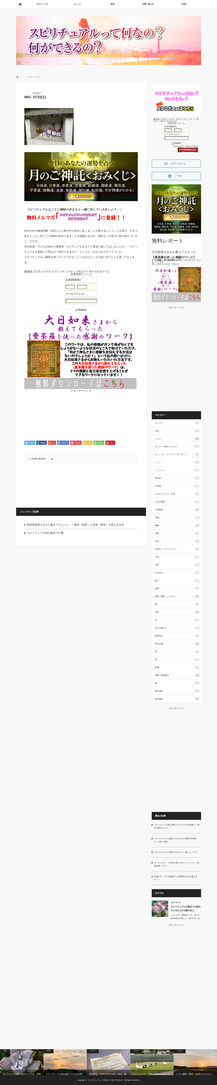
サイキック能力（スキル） (177, 447)
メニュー (77, 4)
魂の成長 (177, 691)
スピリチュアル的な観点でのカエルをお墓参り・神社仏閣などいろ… (176, 826)
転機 (177, 667)
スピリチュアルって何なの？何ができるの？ (106, 1080)
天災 (177, 541)
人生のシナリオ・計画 (177, 494)
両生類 (177, 478)
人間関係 (177, 510)
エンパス (177, 423)
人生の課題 (177, 502)
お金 (177, 431)
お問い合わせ (148, 4)
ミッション (177, 470)
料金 (113, 4)
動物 (177, 525)
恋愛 (177, 588)
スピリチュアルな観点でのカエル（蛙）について (175, 852)
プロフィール (42, 4)
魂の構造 (177, 699)
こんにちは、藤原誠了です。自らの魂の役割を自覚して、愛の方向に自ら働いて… (185, 918)
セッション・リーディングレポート (177, 454)
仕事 (177, 517)
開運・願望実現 (177, 675)
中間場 (177, 486)
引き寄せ (177, 573)
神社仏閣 (177, 644)
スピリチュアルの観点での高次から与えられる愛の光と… (186, 908)
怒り (177, 581)
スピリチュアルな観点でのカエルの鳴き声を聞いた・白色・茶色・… (175, 840)
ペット (177, 462)
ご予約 (183, 4)
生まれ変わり (177, 628)
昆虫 (177, 612)
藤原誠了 (43, 459)
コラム (177, 439)
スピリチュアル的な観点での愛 (45, 533)
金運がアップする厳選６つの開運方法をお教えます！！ (175, 878)
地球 (177, 533)
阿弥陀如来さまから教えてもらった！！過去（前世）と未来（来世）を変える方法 (75, 525)
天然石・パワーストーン (177, 549)
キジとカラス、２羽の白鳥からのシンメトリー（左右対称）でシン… (176, 864)
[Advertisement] (81, 415)
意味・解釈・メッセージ (177, 596)
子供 (177, 557)
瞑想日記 (177, 636)
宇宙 (177, 565)
